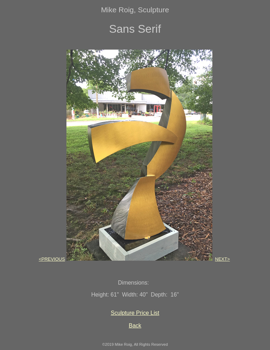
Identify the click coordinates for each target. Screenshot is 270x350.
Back (135, 326)
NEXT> (222, 259)
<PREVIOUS (52, 259)
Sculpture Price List (135, 313)
